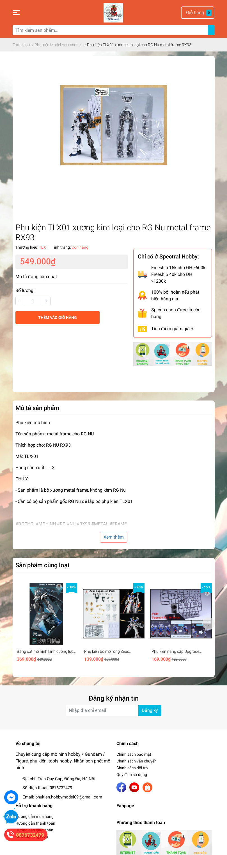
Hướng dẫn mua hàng (34, 816)
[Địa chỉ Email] (113, 710)
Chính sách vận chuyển (136, 761)
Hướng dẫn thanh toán (35, 823)
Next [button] (208, 623)
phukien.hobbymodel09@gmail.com (68, 797)
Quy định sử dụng (131, 774)
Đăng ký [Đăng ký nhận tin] (150, 710)
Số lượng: (25, 290)
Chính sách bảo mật (133, 754)
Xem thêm (114, 537)
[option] (46, 623)
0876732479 (61, 787)
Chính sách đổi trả (132, 768)
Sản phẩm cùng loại (42, 565)
